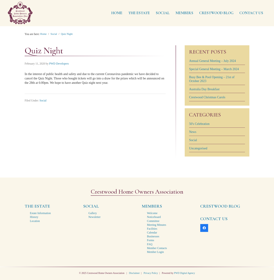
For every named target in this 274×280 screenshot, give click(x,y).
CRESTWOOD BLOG (220, 206)
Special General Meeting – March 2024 (214, 69)
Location (35, 220)
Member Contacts (157, 248)
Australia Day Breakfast (204, 89)
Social (54, 34)
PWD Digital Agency (184, 273)
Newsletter (94, 216)
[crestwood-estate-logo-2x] (20, 13)
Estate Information (40, 213)
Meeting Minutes (156, 224)
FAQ (149, 244)
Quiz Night (67, 34)
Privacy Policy (151, 273)
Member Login (155, 251)
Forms (150, 240)
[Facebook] (204, 228)
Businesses (153, 236)
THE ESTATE (37, 206)
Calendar (152, 232)
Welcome (152, 213)
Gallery (92, 213)
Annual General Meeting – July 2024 (212, 61)
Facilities (152, 228)
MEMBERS (152, 206)
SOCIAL (91, 206)
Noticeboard (154, 216)
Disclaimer (134, 273)
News (192, 132)
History (34, 216)
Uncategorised (198, 148)
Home (43, 34)
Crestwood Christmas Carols (207, 97)
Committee (153, 220)
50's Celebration (199, 124)
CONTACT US (214, 218)
